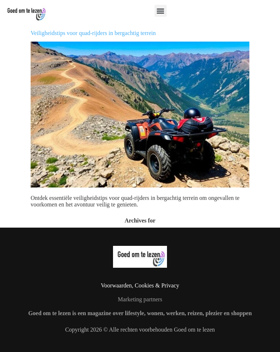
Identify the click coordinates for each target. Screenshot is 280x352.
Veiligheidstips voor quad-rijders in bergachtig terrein (93, 33)
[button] (161, 11)
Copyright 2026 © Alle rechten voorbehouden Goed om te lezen (140, 329)
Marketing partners (140, 299)
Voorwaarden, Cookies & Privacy (140, 285)
